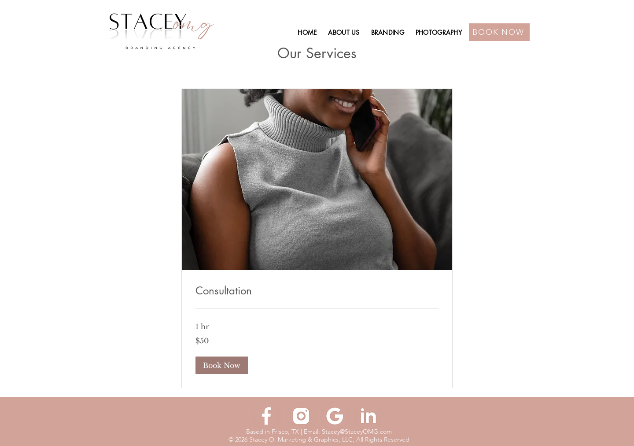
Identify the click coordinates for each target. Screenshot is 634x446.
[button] (221, 365)
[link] (317, 291)
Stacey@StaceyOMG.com (357, 431)
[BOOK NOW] (499, 32)
